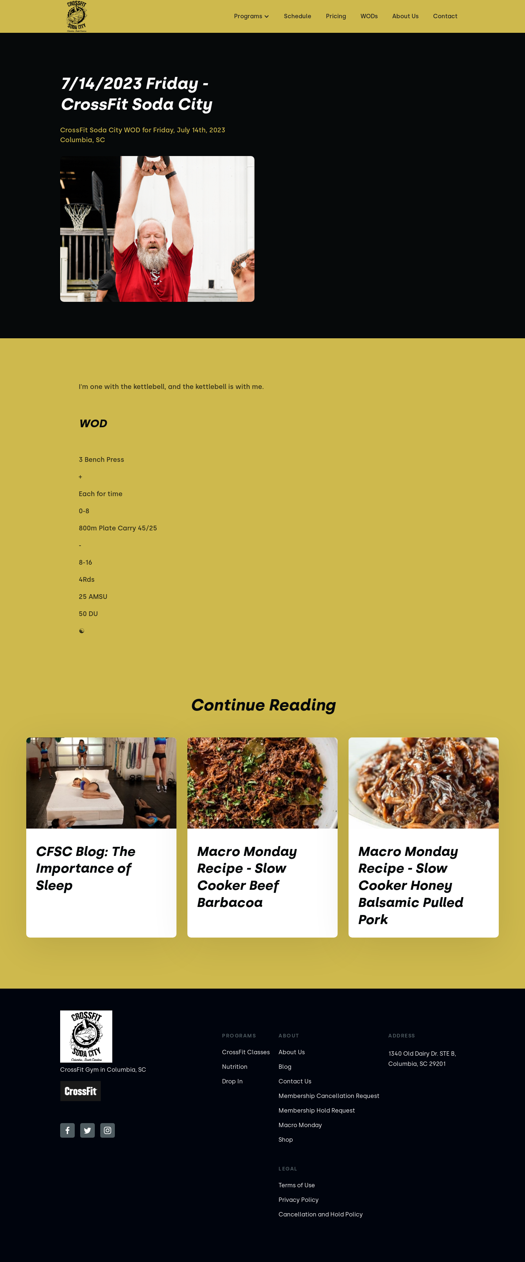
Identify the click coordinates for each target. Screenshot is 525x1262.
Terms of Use (297, 1185)
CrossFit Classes (246, 1052)
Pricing (336, 16)
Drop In (232, 1081)
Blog (285, 1066)
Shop (286, 1139)
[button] (251, 16)
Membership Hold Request (317, 1110)
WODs (369, 16)
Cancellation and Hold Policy (321, 1214)
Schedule (297, 16)
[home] (76, 16)
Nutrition (235, 1066)
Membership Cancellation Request (329, 1095)
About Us (405, 16)
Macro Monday (300, 1125)
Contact (445, 16)
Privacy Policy (299, 1199)
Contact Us (295, 1081)
